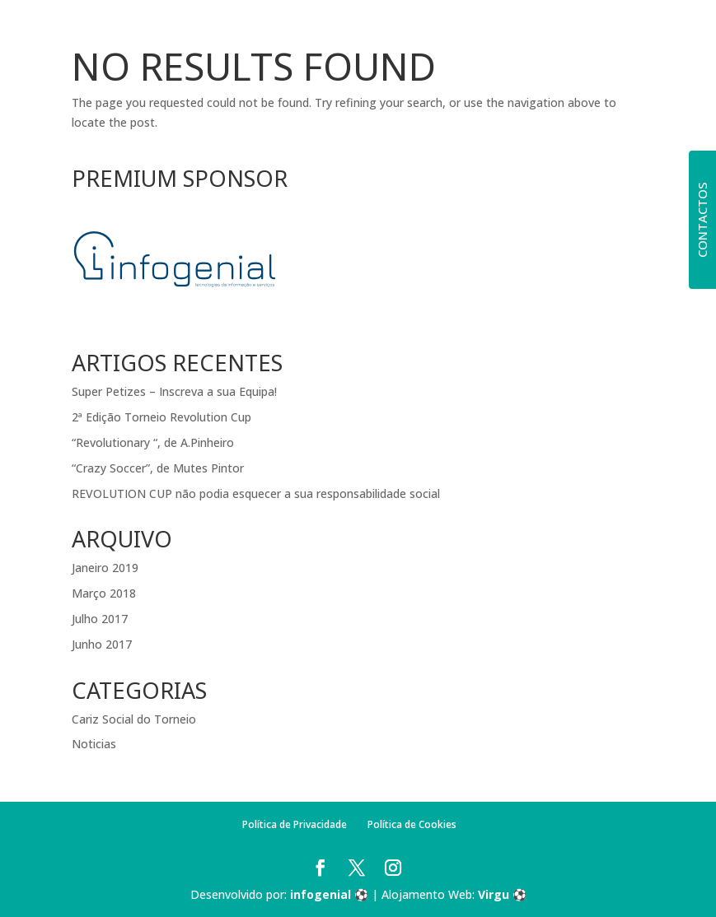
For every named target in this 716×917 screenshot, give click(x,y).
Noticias (94, 744)
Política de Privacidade (294, 824)
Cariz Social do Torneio (134, 719)
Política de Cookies (411, 824)
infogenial (320, 894)
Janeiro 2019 (105, 567)
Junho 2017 (102, 644)
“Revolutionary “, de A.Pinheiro (153, 442)
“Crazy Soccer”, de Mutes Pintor (158, 468)
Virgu (493, 894)
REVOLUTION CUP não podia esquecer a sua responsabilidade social (256, 493)
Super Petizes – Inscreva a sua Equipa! (174, 391)
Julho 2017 (100, 618)
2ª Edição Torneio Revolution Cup (161, 417)
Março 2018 (104, 593)
